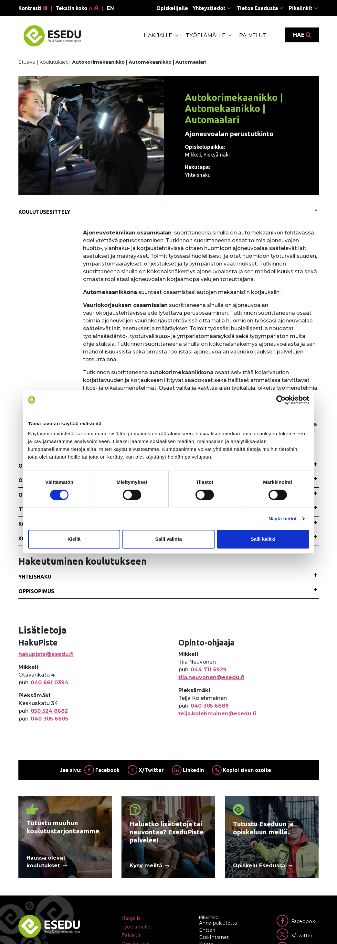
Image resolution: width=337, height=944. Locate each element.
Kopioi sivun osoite (241, 770)
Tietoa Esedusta (257, 8)
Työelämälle (209, 35)
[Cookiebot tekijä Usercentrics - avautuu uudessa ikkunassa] (281, 400)
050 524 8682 (49, 711)
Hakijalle (161, 35)
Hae (302, 35)
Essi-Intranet (214, 937)
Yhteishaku (34, 577)
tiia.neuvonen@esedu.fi (211, 677)
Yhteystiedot (209, 8)
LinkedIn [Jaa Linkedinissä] (188, 770)
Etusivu (26, 62)
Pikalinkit (300, 8)
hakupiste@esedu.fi (46, 654)
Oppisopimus (36, 591)
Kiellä (74, 539)
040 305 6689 (210, 706)
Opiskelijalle (172, 8)
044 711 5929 (208, 670)
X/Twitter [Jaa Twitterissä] (146, 770)
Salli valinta (168, 539)
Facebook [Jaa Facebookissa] (102, 770)
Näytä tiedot (283, 518)
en (110, 8)
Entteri (207, 930)
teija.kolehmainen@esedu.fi (217, 714)
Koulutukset (53, 62)
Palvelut (253, 35)
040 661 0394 (49, 682)
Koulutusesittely (44, 212)
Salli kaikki (263, 539)
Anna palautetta (218, 923)
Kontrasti (32, 8)
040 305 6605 (49, 719)
